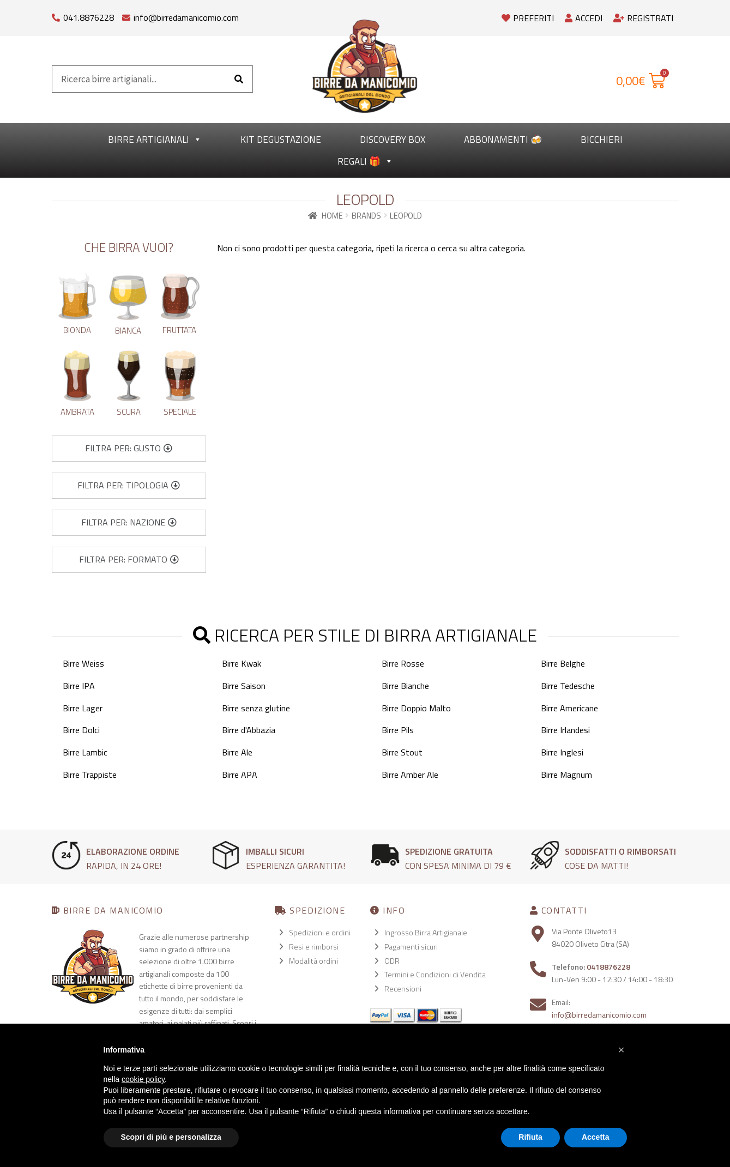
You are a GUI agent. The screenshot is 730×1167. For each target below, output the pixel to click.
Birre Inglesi (562, 752)
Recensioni (402, 988)
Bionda (77, 330)
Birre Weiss (83, 663)
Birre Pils (398, 729)
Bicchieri (602, 139)
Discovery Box (392, 139)
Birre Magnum (566, 774)
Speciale (180, 412)
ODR (392, 960)
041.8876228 (88, 17)
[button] (128, 449)
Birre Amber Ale (410, 774)
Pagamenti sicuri (411, 946)
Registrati (643, 18)
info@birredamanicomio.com (186, 17)
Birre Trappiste (90, 774)
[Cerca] (238, 79)
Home (332, 215)
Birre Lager (82, 708)
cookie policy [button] (143, 1079)
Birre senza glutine (256, 708)
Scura (129, 412)
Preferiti (528, 18)
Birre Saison (244, 685)
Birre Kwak (241, 663)
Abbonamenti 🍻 (503, 139)
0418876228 (608, 966)
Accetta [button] (596, 1137)
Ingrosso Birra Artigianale (425, 932)
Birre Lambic (85, 752)
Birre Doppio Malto (416, 708)
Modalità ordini (313, 960)
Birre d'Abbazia (248, 729)
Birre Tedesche (568, 685)
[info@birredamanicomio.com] (126, 15)
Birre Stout (402, 752)
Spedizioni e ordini (320, 932)
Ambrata (77, 412)
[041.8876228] (56, 15)
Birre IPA (79, 685)
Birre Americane (569, 708)
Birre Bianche (405, 685)
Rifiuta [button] (530, 1137)
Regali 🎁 (365, 161)
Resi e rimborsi (314, 946)
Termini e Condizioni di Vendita (435, 974)
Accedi (583, 18)
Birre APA (239, 774)
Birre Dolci (81, 729)
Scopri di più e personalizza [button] (171, 1137)
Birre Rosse (403, 663)
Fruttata (179, 330)
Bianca (128, 330)
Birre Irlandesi (565, 729)
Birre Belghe (563, 663)
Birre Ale (237, 752)
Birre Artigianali (155, 139)
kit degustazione (280, 139)
